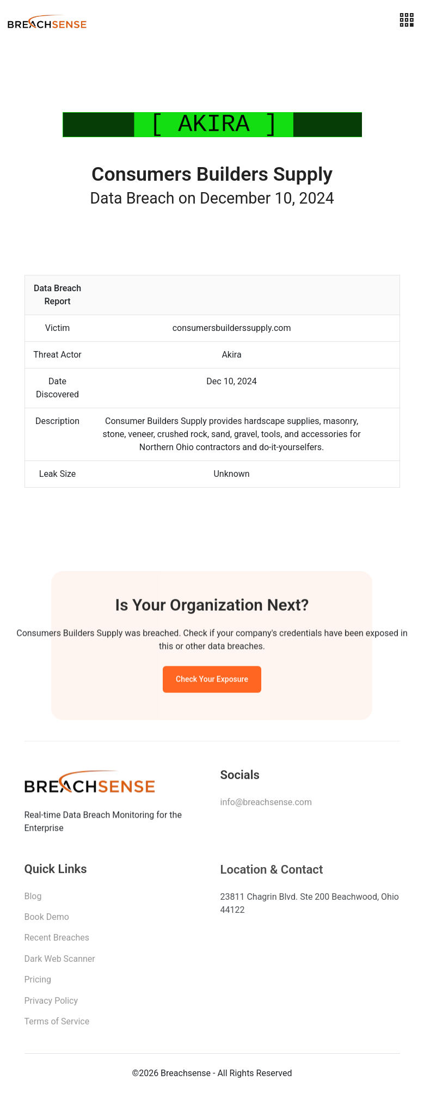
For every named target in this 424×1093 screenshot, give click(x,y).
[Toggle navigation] (406, 20)
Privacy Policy (51, 1003)
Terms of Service (57, 1024)
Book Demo (46, 919)
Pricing (38, 982)
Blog (33, 899)
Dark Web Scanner (59, 961)
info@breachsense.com (266, 804)
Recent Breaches (57, 941)
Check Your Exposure (212, 681)
